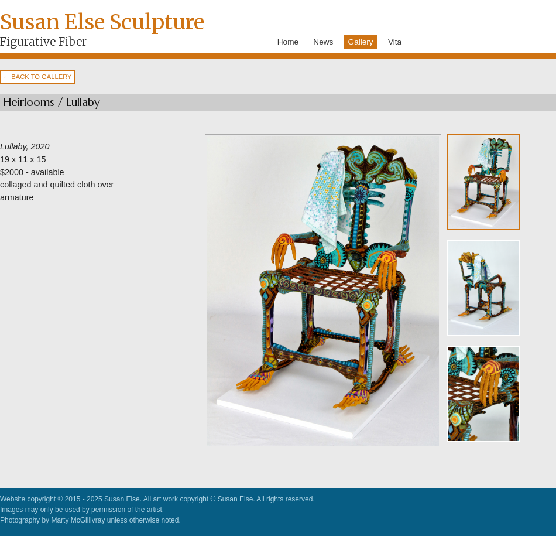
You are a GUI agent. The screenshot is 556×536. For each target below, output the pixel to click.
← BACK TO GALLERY (37, 76)
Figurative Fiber (43, 42)
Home (287, 41)
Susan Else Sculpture (102, 22)
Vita (394, 41)
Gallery (360, 41)
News (323, 41)
